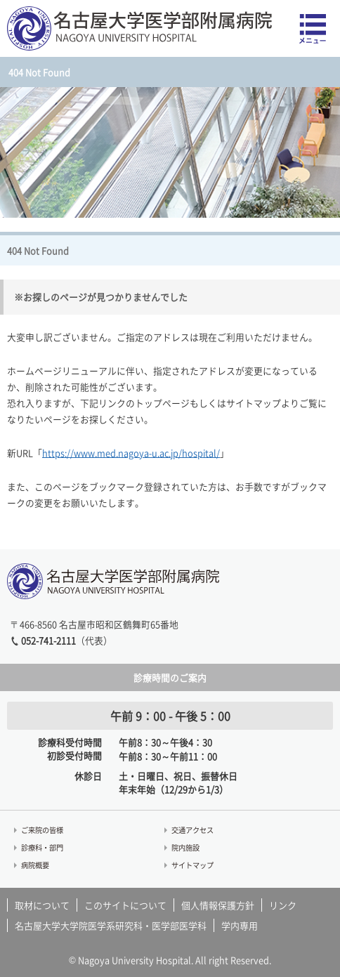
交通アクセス (192, 830)
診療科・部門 (42, 847)
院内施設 (185, 847)
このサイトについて (125, 905)
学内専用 (239, 925)
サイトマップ (192, 865)
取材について (42, 905)
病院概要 (35, 865)
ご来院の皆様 (42, 830)
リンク (282, 905)
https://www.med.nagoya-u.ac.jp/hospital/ (131, 452)
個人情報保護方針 (217, 905)
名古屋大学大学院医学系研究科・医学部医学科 (111, 925)
